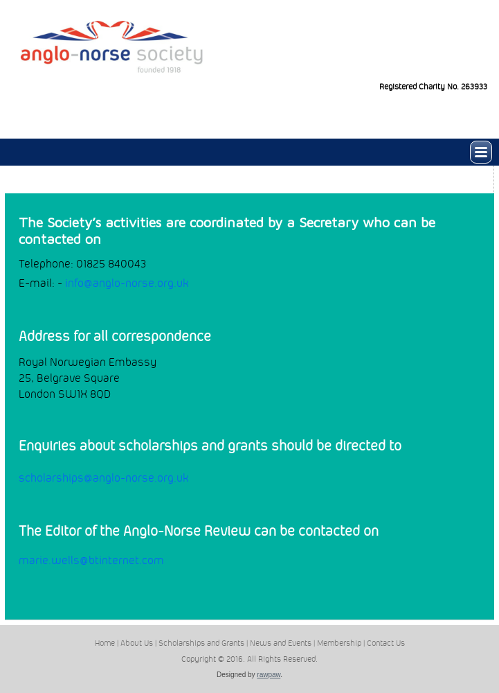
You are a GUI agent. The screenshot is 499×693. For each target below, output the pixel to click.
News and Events (280, 643)
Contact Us (386, 643)
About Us (136, 643)
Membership (339, 643)
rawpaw (268, 674)
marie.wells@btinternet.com (91, 560)
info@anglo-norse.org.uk (127, 283)
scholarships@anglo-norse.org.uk (104, 477)
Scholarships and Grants (201, 643)
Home (105, 643)
